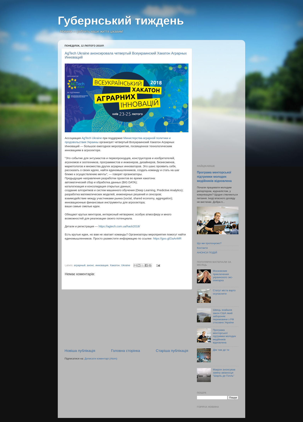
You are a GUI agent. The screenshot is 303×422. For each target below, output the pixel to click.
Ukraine (125, 265)
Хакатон (115, 265)
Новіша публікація (80, 351)
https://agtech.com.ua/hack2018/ (119, 226)
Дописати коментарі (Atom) (100, 358)
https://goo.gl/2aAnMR (167, 238)
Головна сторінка (125, 351)
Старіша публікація (172, 351)
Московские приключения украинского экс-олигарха (223, 275)
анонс (90, 265)
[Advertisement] (126, 319)
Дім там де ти (221, 349)
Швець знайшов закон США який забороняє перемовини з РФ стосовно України (223, 316)
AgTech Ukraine (92, 138)
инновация (101, 265)
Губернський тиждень (121, 20)
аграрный (79, 265)
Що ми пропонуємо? (209, 243)
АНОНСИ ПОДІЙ (207, 252)
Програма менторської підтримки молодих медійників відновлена (214, 177)
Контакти (202, 247)
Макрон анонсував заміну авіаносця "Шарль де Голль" (224, 372)
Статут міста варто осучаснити (224, 292)
